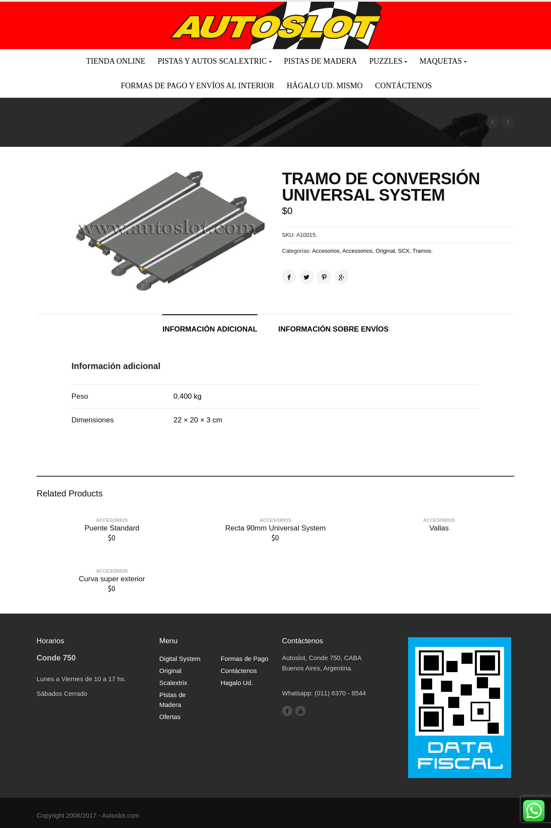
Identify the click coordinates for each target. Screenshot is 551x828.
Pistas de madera (320, 61)
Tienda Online (115, 61)
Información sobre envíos (334, 329)
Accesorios (326, 251)
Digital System (180, 658)
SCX (404, 251)
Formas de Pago (245, 658)
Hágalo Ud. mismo (325, 85)
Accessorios (357, 251)
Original (385, 251)
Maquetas (440, 61)
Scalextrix (173, 682)
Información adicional (209, 329)
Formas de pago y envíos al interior (197, 85)
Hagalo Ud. (237, 682)
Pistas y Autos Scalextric (212, 61)
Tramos (421, 251)
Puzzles (385, 61)
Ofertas (169, 716)
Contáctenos (403, 85)
